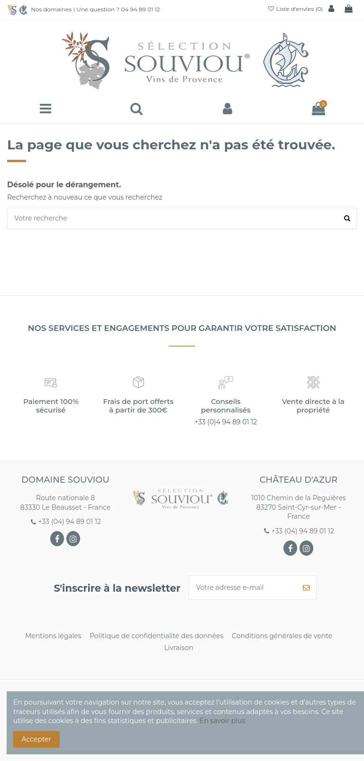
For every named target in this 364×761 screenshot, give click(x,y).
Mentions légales (53, 636)
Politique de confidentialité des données (156, 636)
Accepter (37, 739)
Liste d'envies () (295, 8)
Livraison (178, 647)
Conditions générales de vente (282, 636)
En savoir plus (222, 720)
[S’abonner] (306, 587)
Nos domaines (51, 9)
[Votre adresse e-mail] (242, 587)
